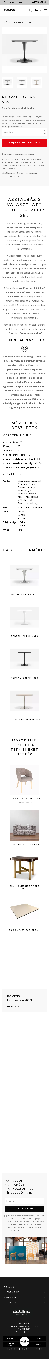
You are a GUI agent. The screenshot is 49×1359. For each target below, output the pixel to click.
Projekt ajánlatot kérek (24, 142)
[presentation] (44, 82)
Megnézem (13, 1006)
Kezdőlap (6, 22)
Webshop (39, 2)
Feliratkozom (24, 1208)
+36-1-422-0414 (26, 1329)
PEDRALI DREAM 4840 (22, 22)
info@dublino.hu (27, 1332)
